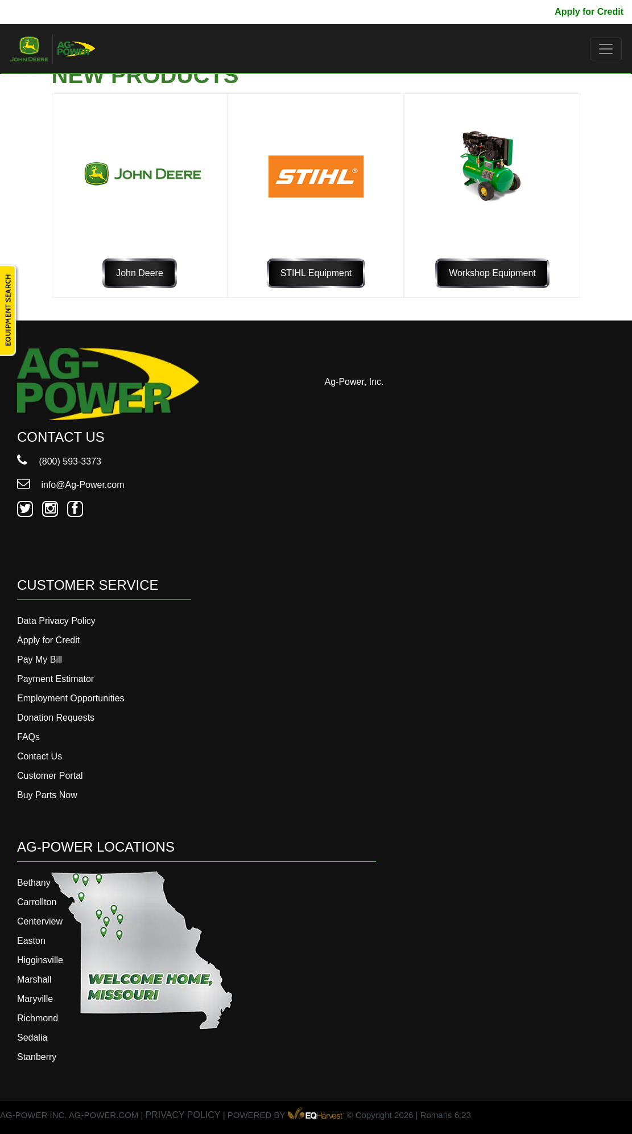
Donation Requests (55, 717)
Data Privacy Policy (56, 621)
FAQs (28, 737)
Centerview (40, 921)
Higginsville (40, 960)
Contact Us (39, 756)
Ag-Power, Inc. (354, 382)
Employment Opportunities (71, 698)
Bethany (34, 883)
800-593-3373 (43, 12)
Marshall (34, 979)
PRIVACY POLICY (183, 1115)
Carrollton (36, 902)
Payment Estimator (55, 679)
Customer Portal (50, 775)
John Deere (139, 273)
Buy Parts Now (47, 795)
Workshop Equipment (492, 273)
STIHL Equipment (316, 273)
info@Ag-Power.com (71, 485)
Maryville (35, 999)
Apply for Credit (589, 12)
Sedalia (32, 1037)
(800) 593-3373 (59, 461)
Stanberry (36, 1057)
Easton (31, 941)
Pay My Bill (522, 12)
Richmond (37, 1018)
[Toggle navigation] (606, 49)
